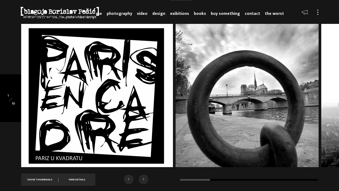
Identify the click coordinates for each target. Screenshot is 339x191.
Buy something (225, 13)
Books (200, 13)
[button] (128, 179)
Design (158, 13)
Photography (119, 13)
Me (99, 13)
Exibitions (179, 13)
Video (142, 13)
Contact (252, 13)
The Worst (274, 13)
